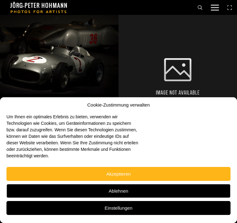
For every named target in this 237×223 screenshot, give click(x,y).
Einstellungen (118, 208)
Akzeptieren (118, 174)
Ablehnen (118, 191)
